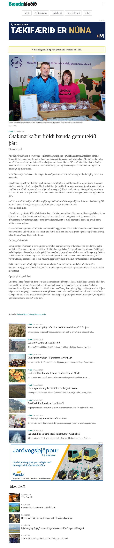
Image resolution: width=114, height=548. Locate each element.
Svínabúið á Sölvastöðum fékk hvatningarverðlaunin (45, 538)
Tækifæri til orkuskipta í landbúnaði (46, 403)
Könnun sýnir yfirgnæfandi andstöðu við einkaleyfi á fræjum (58, 327)
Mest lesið (18, 486)
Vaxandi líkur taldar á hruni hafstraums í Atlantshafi (54, 433)
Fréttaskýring (40, 13)
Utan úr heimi (73, 13)
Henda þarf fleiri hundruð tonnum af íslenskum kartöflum (47, 518)
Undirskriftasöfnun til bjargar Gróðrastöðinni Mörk (54, 373)
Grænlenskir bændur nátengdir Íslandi (38, 507)
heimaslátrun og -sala (37, 314)
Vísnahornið (26, 497)
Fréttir (27, 13)
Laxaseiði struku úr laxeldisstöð (44, 342)
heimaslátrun (22, 314)
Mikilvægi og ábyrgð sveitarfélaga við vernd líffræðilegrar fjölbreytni (52, 528)
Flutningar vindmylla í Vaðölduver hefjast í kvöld (53, 388)
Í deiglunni (57, 13)
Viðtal (87, 13)
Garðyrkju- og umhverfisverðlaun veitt (47, 418)
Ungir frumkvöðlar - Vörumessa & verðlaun (50, 357)
